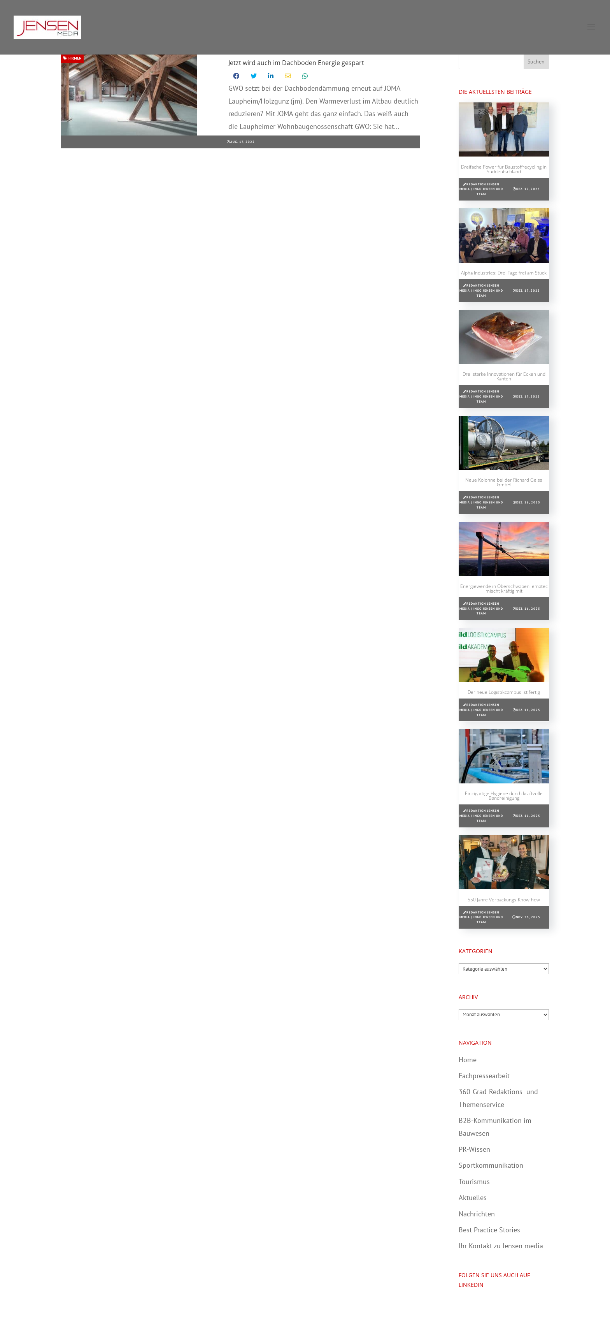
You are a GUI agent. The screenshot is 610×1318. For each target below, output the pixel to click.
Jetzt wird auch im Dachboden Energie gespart (296, 62)
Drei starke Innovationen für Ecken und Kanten (504, 376)
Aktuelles (473, 1197)
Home (468, 1059)
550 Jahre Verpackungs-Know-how (504, 899)
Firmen (72, 58)
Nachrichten (477, 1213)
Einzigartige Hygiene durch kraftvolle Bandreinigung (504, 795)
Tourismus (474, 1181)
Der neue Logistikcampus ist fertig (504, 692)
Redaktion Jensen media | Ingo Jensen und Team (481, 189)
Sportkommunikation (491, 1165)
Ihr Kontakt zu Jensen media (501, 1245)
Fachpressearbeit (484, 1075)
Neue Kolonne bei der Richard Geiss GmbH (503, 482)
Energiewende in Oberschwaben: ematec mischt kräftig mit (504, 588)
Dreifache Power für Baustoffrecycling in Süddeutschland (504, 169)
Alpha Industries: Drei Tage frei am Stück (504, 272)
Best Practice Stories (489, 1229)
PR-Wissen (474, 1149)
